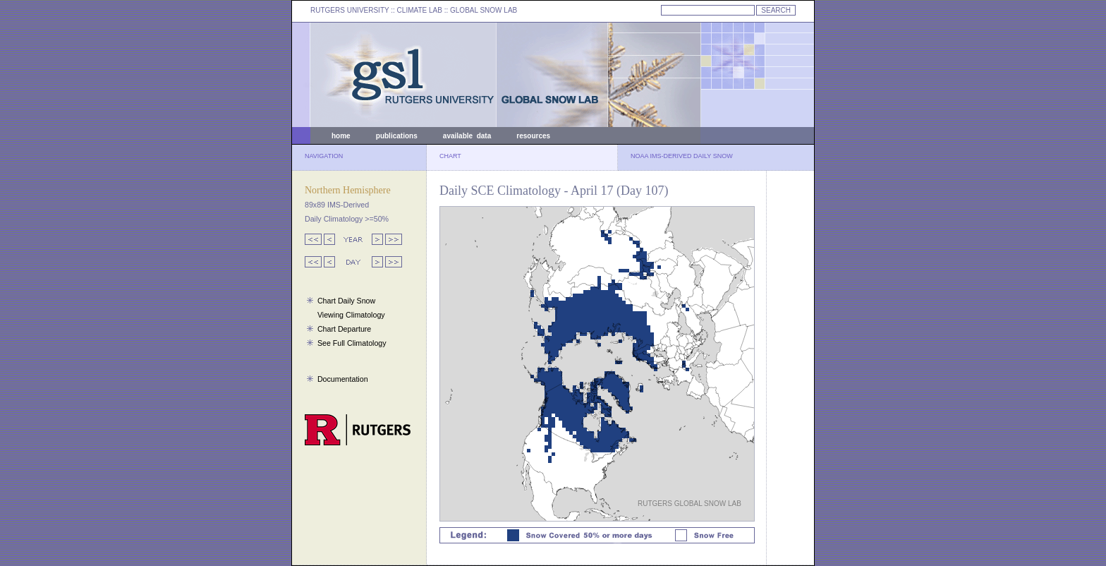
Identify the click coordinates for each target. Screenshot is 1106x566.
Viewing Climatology (351, 315)
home (341, 136)
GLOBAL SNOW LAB (483, 10)
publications (397, 136)
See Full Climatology (352, 343)
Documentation (342, 379)
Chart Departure (344, 329)
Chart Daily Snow (346, 300)
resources (533, 136)
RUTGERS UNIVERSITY (349, 10)
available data (467, 136)
